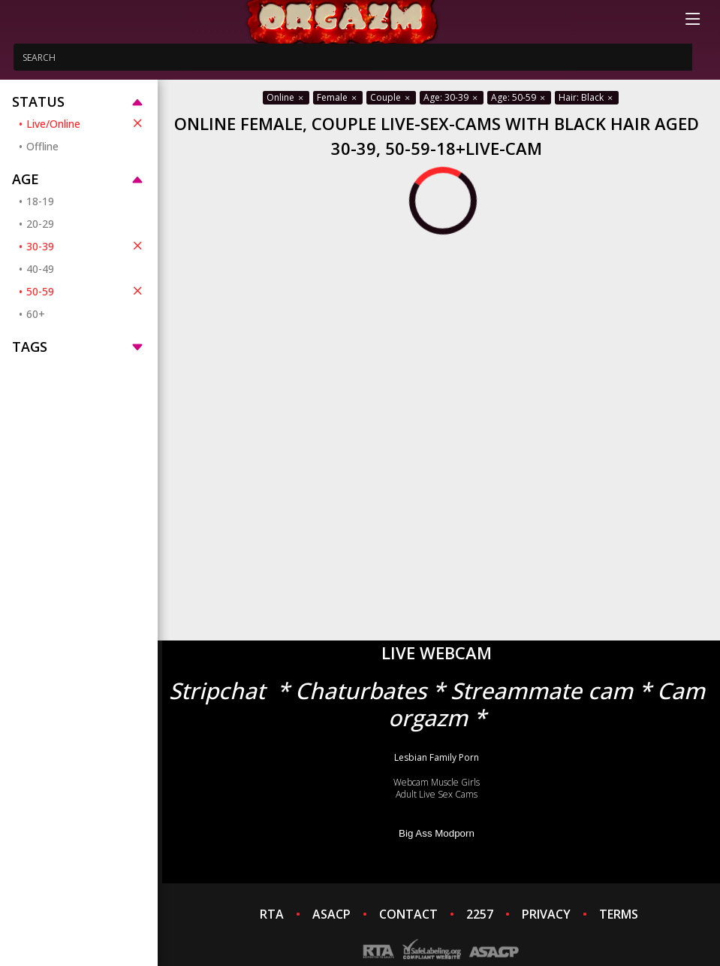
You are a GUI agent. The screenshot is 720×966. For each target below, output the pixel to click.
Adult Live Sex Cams (436, 794)
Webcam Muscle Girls (436, 782)
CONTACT (408, 914)
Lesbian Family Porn (436, 757)
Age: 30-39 (451, 97)
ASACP (331, 914)
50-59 (86, 291)
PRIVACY (546, 914)
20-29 (40, 224)
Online (286, 97)
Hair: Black (587, 97)
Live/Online (86, 123)
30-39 (86, 246)
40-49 (40, 269)
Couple (391, 97)
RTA (272, 914)
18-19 (40, 201)
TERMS (618, 914)
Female (338, 97)
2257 (479, 914)
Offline (42, 146)
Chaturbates (360, 690)
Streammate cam (541, 690)
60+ (35, 314)
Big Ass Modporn (436, 833)
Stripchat (217, 690)
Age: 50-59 (519, 97)
